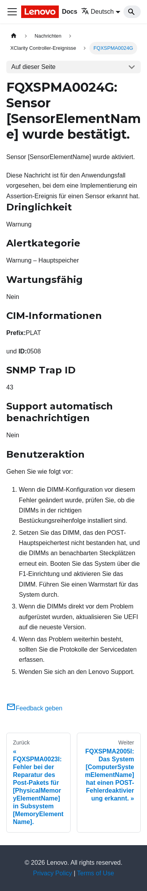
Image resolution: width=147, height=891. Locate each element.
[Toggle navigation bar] (12, 12)
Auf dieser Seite (33, 66)
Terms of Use (95, 873)
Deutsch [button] (97, 11)
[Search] (132, 11)
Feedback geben (34, 708)
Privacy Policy (52, 873)
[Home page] (13, 36)
